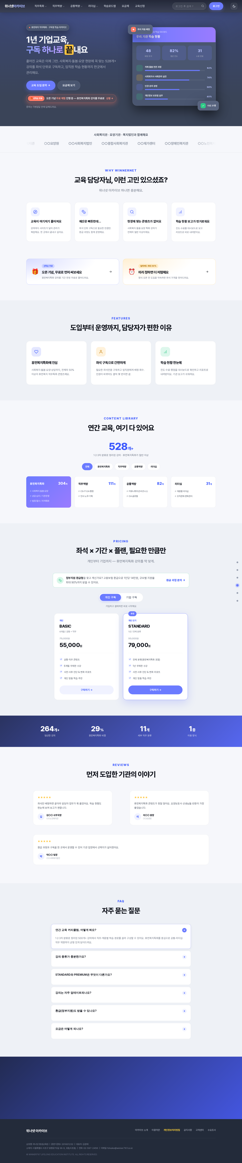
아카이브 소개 (141, 1130)
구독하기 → (87, 693)
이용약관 (156, 1130)
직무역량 (57, 6)
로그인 (216, 6)
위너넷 (15, 6)
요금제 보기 (69, 85)
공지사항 (188, 1130)
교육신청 (140, 6)
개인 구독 (110, 600)
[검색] (202, 6)
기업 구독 (131, 600)
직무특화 (39, 6)
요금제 (125, 6)
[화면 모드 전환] (234, 6)
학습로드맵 (110, 6)
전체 (87, 470)
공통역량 (75, 6)
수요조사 (212, 1130)
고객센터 (200, 1130)
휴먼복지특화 (103, 470)
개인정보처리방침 (172, 1130)
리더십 (91, 6)
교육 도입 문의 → (40, 85)
